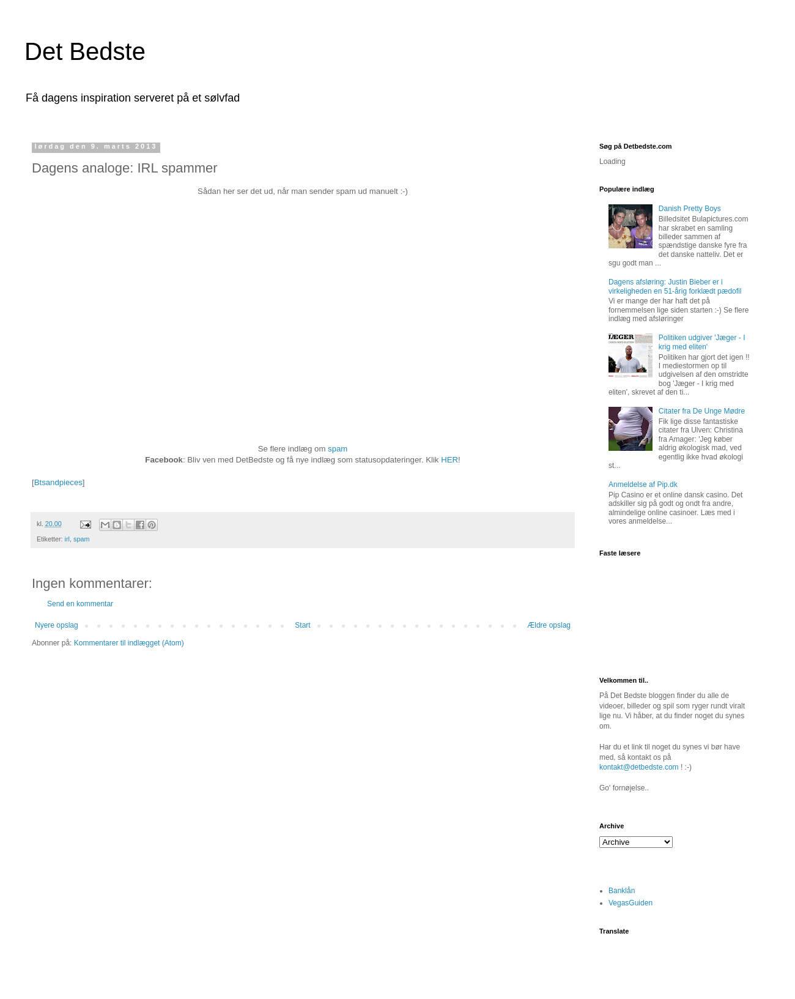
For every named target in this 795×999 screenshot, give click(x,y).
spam (337, 448)
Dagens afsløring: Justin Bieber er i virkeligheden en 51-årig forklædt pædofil (674, 286)
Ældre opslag (549, 625)
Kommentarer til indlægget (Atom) (129, 643)
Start (302, 625)
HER (449, 459)
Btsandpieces (58, 482)
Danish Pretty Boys (690, 208)
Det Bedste (85, 51)
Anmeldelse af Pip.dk (643, 484)
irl (67, 539)
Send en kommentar (80, 604)
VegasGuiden (630, 903)
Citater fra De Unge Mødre (702, 411)
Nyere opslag (56, 625)
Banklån (621, 890)
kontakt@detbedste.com (639, 767)
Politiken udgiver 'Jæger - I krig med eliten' (702, 342)
